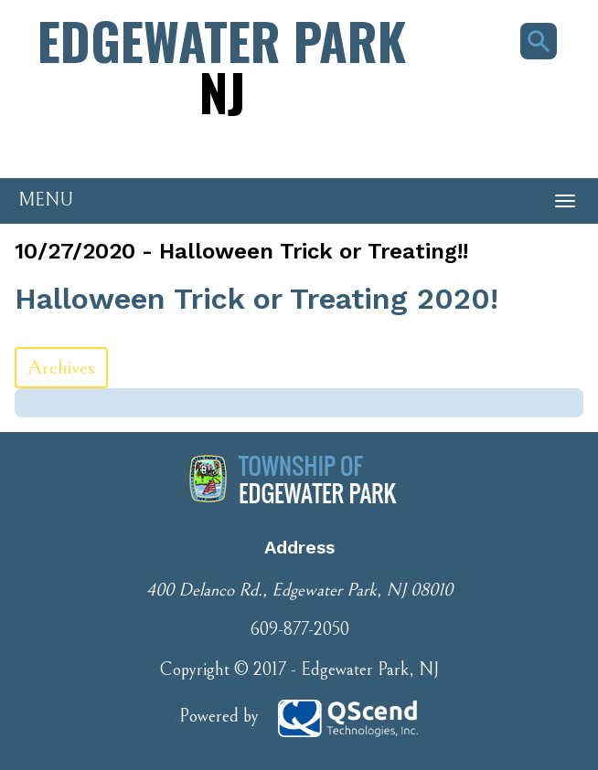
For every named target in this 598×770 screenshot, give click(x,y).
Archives (61, 367)
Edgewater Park (221, 65)
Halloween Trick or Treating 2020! (256, 298)
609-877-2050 (299, 629)
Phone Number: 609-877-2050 (101, 147)
